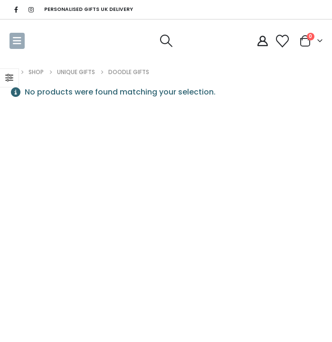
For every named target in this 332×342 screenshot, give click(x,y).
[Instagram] (31, 9)
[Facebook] (16, 9)
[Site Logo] (48, 40)
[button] (17, 41)
